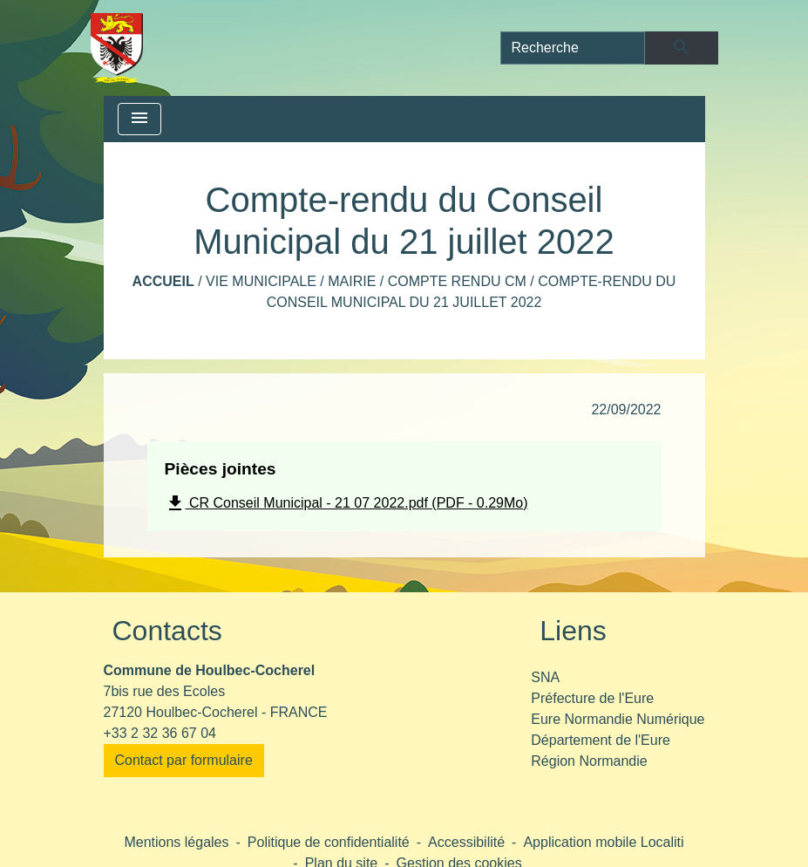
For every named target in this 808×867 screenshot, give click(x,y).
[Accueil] (117, 48)
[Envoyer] (681, 48)
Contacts (167, 630)
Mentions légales (176, 842)
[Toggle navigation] (139, 119)
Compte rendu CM (457, 281)
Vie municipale (261, 281)
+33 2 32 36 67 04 (160, 733)
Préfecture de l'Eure (592, 698)
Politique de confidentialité (329, 842)
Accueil (163, 281)
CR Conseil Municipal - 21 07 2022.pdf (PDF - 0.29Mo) (346, 503)
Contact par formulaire (184, 760)
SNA (545, 677)
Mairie (352, 281)
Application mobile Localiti (603, 842)
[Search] (573, 48)
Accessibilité (466, 842)
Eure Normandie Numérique (617, 719)
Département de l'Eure (600, 740)
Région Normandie (589, 761)
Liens (573, 630)
